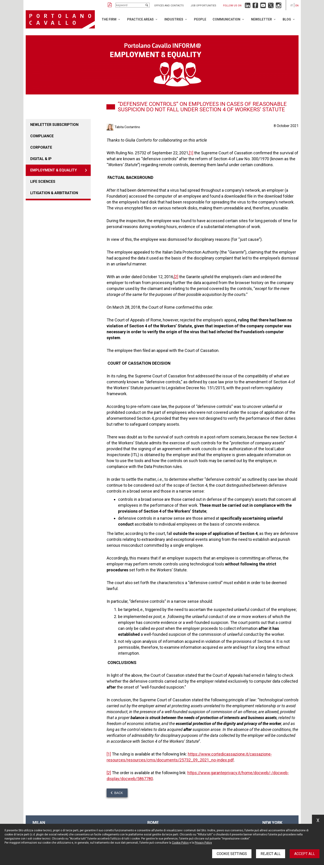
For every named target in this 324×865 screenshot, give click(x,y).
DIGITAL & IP (41, 159)
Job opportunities (203, 5)
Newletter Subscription (54, 124)
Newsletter (261, 19)
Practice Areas (140, 19)
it (292, 5)
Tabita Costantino (127, 127)
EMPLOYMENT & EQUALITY (53, 170)
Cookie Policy (180, 842)
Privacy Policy (203, 842)
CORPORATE (41, 147)
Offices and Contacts (169, 5)
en (297, 5)
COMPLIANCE (42, 136)
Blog (287, 19)
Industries (173, 19)
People (200, 19)
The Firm (109, 19)
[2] (176, 276)
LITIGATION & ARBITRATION (54, 193)
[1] (191, 152)
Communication (226, 19)
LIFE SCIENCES (42, 181)
